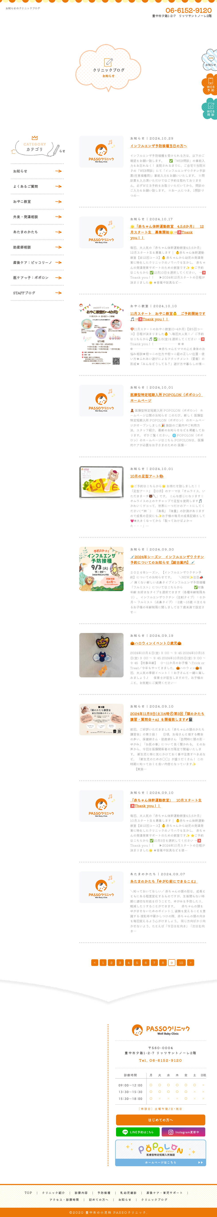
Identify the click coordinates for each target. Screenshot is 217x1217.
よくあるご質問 (25, 186)
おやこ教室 (22, 201)
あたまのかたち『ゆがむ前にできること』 (164, 881)
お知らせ (20, 171)
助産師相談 (22, 247)
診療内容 (81, 1193)
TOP (28, 1193)
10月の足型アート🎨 (147, 476)
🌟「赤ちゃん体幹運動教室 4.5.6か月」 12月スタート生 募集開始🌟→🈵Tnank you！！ (167, 232)
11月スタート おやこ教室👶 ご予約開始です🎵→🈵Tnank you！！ (167, 316)
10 (181, 962)
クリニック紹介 (53, 1193)
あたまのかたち (25, 231)
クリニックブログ (154, 1199)
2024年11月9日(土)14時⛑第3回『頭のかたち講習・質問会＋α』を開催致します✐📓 (167, 716)
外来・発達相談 (25, 216)
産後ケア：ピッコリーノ (32, 262)
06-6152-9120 (188, 10)
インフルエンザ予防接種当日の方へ (158, 145)
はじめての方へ (160, 1120)
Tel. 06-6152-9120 (160, 1060)
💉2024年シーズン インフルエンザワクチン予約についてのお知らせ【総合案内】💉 (167, 559)
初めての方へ (99, 1199)
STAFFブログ (24, 292)
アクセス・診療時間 (64, 1199)
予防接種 (104, 1193)
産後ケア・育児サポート (164, 1193)
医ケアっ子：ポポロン (30, 277)
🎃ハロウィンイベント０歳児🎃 (156, 643)
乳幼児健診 (128, 1193)
